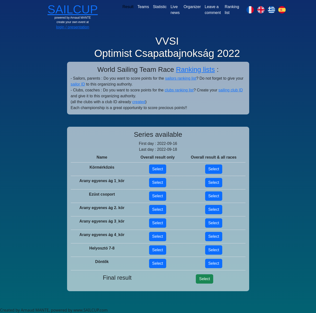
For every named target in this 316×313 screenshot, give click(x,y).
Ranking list (232, 10)
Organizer (192, 7)
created (138, 102)
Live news (175, 10)
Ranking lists (195, 69)
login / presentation (72, 27)
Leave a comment (213, 10)
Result (127, 7)
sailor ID (78, 84)
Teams (143, 7)
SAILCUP (72, 9)
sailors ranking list (180, 78)
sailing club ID (230, 90)
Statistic (160, 7)
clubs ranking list (179, 90)
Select (157, 169)
